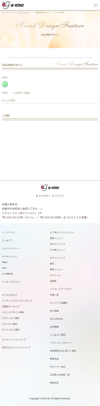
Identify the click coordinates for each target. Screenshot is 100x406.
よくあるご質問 (57, 335)
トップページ (7, 13)
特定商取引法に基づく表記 (63, 351)
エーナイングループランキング (17, 300)
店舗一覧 (54, 295)
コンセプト (7, 240)
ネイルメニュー (9, 256)
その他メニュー (57, 250)
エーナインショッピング (14, 339)
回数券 (53, 281)
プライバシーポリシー (61, 343)
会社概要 (54, 327)
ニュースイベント (10, 248)
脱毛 (52, 263)
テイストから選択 (10, 329)
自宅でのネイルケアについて (16, 347)
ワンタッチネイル (10, 282)
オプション (55, 275)
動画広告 (54, 382)
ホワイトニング (57, 258)
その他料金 (7, 274)
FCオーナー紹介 (58, 367)
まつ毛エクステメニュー (62, 232)
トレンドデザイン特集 (13, 312)
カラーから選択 (9, 324)
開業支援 (54, 359)
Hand (4, 262)
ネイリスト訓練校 (58, 303)
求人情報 (54, 311)
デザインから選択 (10, 318)
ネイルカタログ (24, 13)
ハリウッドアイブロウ (61, 289)
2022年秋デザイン (42, 13)
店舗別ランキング (10, 306)
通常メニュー (56, 238)
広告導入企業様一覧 (60, 374)
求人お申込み (56, 319)
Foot (4, 268)
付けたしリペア (57, 244)
